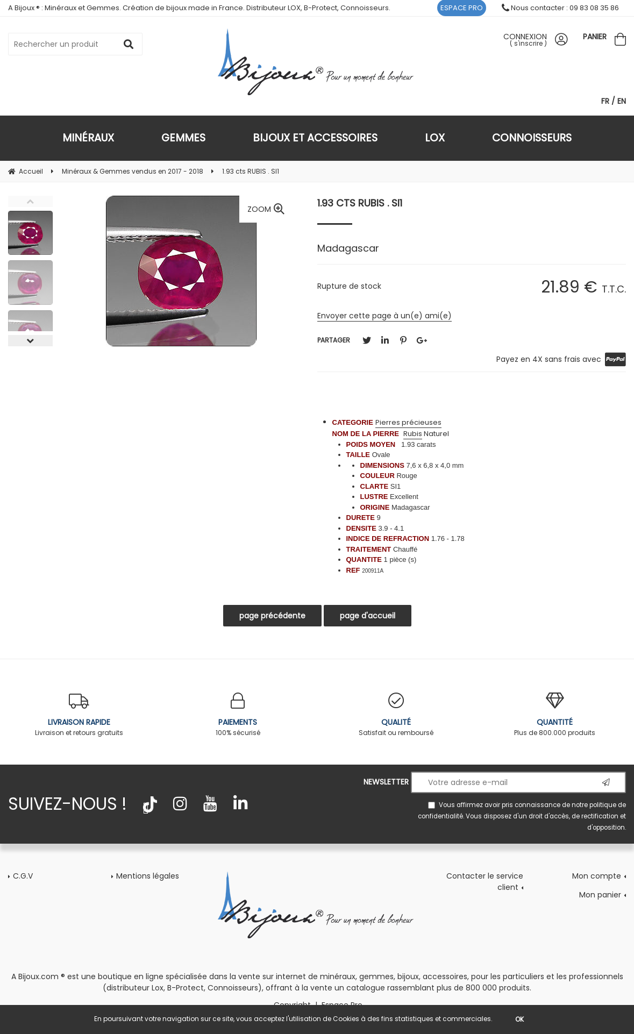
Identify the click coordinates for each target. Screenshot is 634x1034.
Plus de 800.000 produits (554, 715)
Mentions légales (147, 876)
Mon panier (600, 894)
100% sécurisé (238, 715)
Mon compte (596, 876)
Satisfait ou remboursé (396, 715)
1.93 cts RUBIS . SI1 (359, 203)
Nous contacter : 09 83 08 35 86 (560, 8)
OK (519, 1019)
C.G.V (23, 876)
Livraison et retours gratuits (79, 715)
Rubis (412, 434)
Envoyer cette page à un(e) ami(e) (384, 315)
